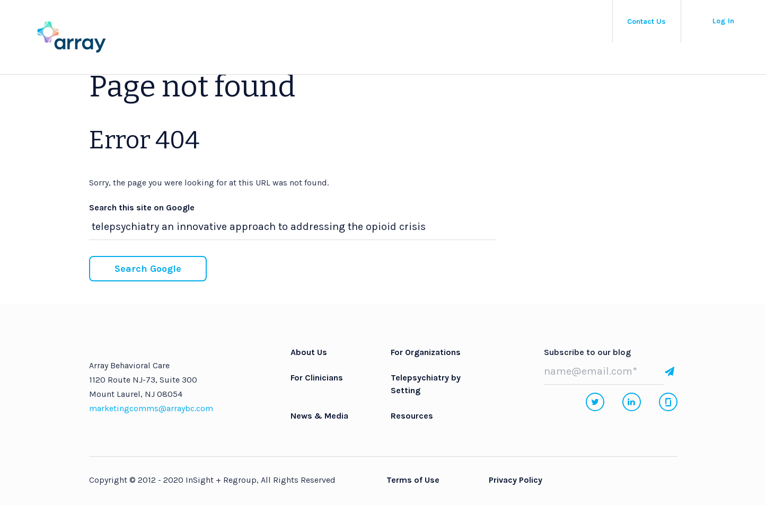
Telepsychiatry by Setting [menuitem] (426, 384)
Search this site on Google (142, 207)
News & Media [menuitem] (319, 416)
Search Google (148, 268)
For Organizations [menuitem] (426, 352)
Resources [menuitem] (412, 416)
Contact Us (646, 21)
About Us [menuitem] (308, 352)
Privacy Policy (515, 480)
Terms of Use (412, 480)
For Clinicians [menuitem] (316, 378)
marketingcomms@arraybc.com (151, 408)
